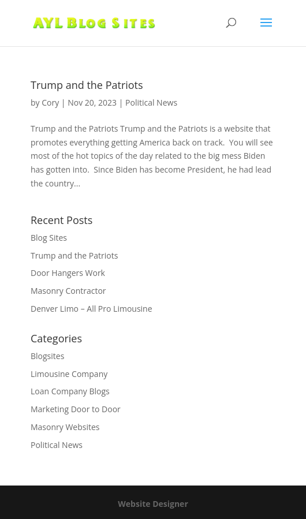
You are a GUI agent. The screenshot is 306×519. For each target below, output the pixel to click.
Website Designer (153, 503)
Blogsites (47, 355)
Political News (151, 102)
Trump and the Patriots (87, 85)
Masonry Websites (65, 426)
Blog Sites (49, 237)
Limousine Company (69, 373)
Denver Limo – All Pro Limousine (91, 308)
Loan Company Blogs (70, 391)
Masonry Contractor (68, 290)
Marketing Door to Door (76, 409)
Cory (50, 102)
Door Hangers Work (68, 272)
